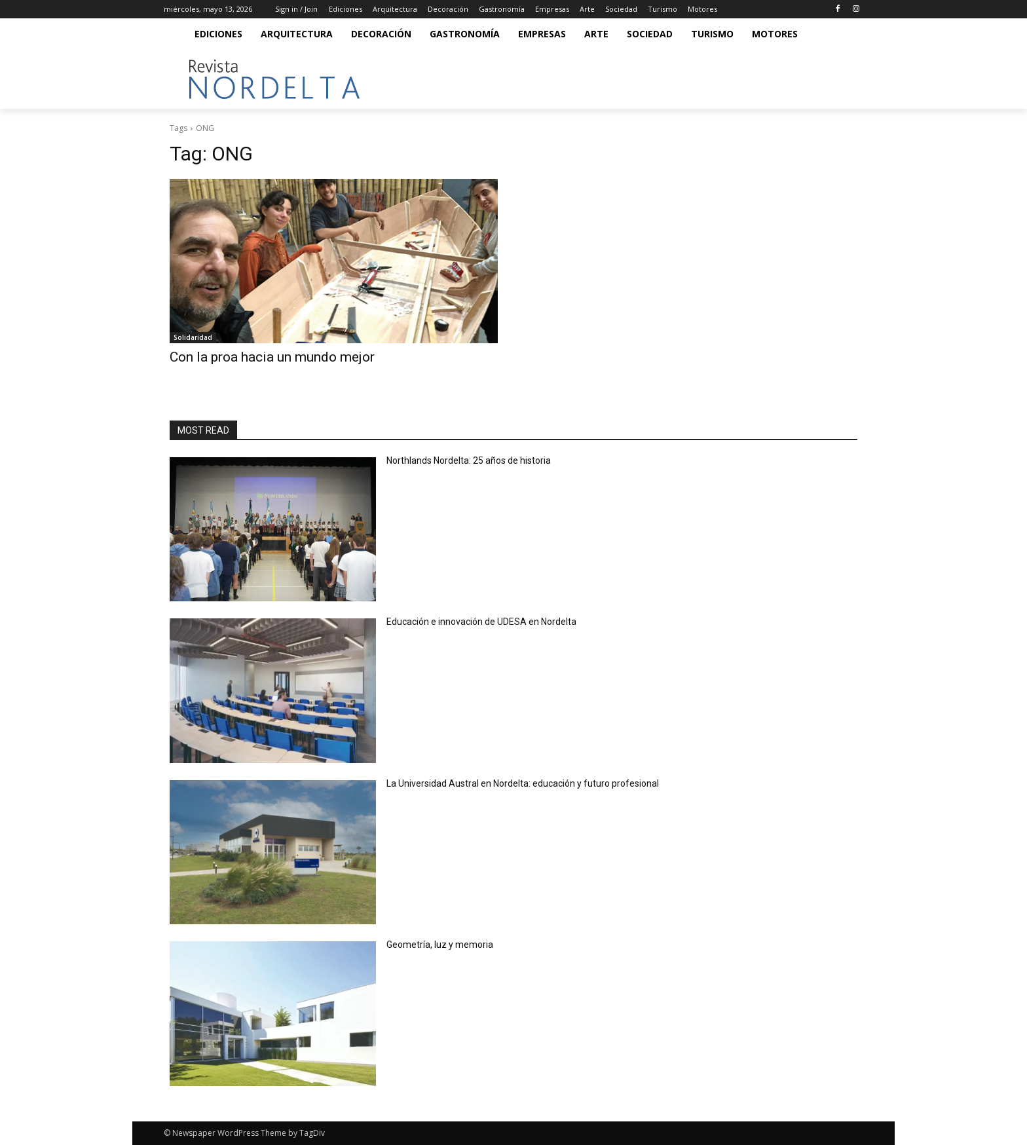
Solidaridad (193, 337)
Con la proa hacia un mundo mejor (272, 357)
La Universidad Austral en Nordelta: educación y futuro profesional (522, 783)
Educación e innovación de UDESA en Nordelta (482, 621)
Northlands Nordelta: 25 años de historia (469, 460)
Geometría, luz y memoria (439, 944)
